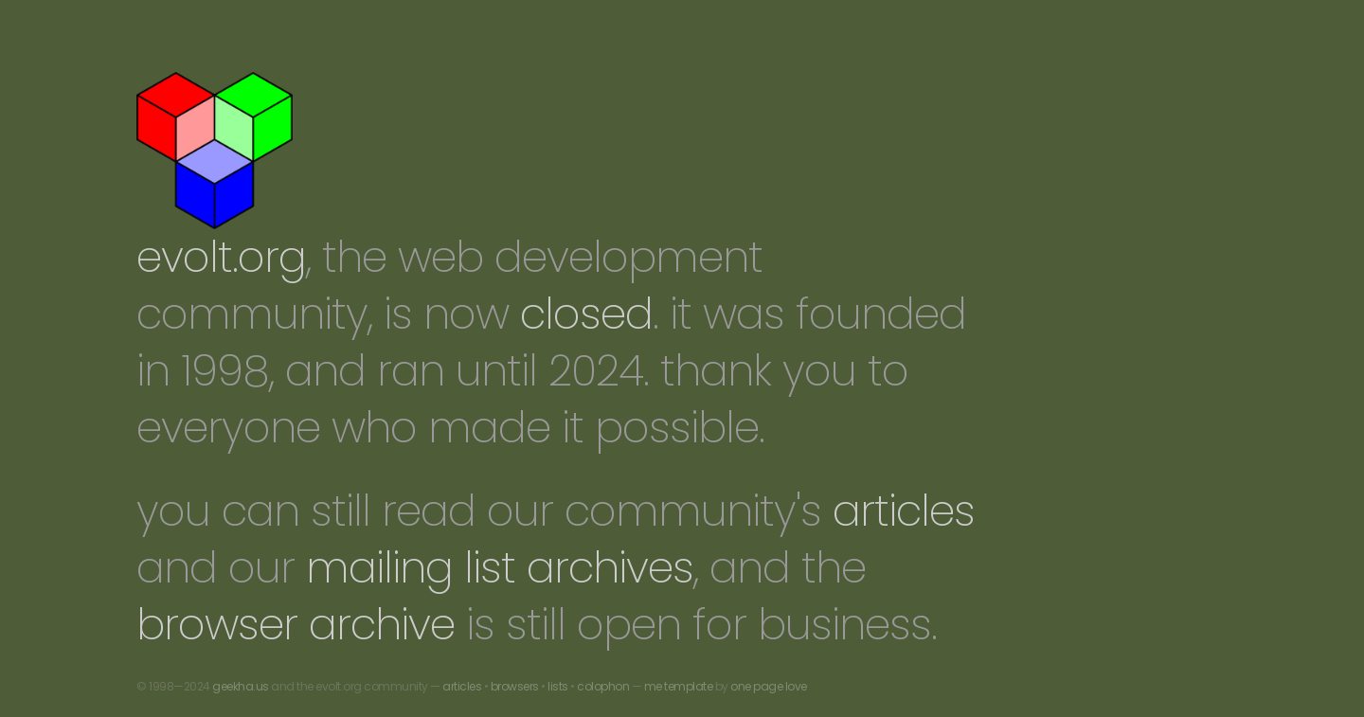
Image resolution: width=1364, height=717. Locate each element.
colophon (603, 686)
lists (557, 686)
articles (904, 511)
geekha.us (240, 686)
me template (678, 686)
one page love (768, 686)
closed (586, 314)
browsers (515, 686)
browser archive (295, 624)
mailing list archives (499, 568)
